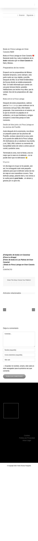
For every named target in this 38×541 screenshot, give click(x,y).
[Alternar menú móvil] (34, 5)
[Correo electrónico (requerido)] (19, 355)
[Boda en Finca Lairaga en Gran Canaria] (19, 34)
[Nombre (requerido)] (19, 350)
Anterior (22, 15)
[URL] (19, 360)
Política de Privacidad (27, 438)
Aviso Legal (27, 440)
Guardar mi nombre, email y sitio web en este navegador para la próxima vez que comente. (18, 368)
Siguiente (30, 15)
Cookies (27, 435)
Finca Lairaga (13, 105)
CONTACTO (7, 269)
